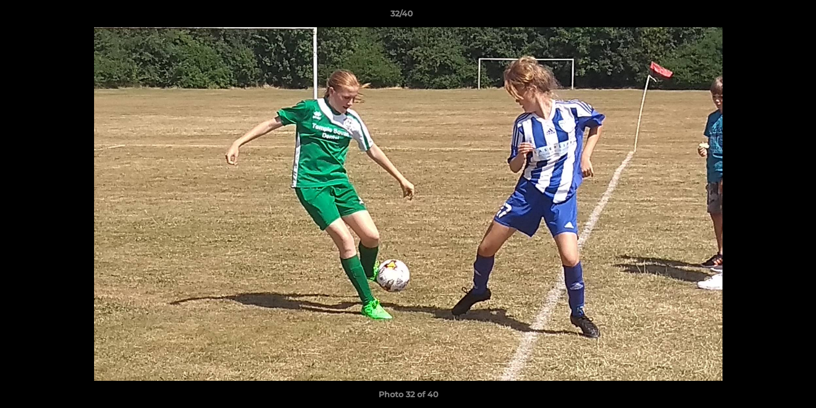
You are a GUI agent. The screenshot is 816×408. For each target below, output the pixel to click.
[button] (768, 16)
